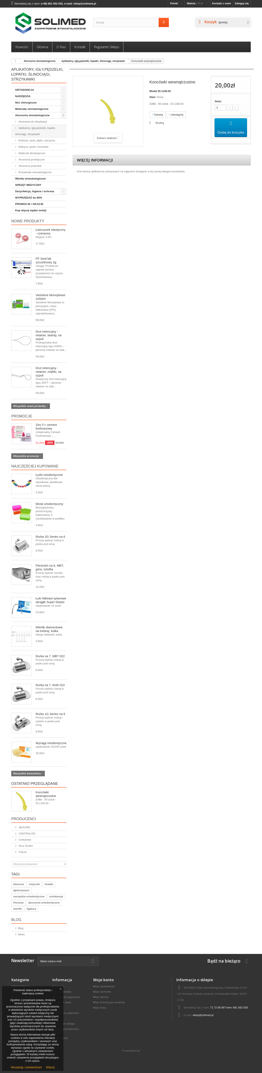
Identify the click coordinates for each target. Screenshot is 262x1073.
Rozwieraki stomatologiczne (35, 172)
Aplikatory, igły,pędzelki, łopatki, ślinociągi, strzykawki (93, 61)
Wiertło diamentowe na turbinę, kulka (49, 629)
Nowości (21, 47)
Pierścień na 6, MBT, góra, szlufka (50, 567)
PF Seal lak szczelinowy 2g (46, 260)
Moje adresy (100, 997)
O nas (61, 47)
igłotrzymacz (21, 890)
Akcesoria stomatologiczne (39, 61)
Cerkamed (24, 839)
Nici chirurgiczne (26, 102)
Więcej (50, 1067)
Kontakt (80, 47)
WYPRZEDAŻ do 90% (28, 197)
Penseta (18, 902)
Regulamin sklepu (106, 47)
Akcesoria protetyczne (31, 159)
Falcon (22, 852)
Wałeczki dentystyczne (31, 153)
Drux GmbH (25, 845)
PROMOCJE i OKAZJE (29, 204)
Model (153, 91)
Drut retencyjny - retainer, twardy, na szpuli (48, 335)
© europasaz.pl (131, 1050)
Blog (16, 920)
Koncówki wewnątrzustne (46, 794)
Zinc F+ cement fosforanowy (46, 426)
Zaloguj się (242, 3)
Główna (42, 47)
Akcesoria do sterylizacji (32, 121)
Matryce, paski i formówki (33, 146)
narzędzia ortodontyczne (28, 896)
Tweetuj (157, 114)
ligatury (31, 908)
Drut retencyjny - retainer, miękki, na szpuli (48, 371)
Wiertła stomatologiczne (30, 178)
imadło (49, 884)
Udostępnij (176, 114)
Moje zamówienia (104, 986)
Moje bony (99, 1007)
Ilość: (218, 101)
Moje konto (103, 979)
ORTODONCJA (24, 89)
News (21, 934)
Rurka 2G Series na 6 (50, 536)
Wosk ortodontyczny (49, 504)
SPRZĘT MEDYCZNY (28, 184)
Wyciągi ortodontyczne (51, 743)
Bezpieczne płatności (65, 1013)
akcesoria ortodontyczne (44, 902)
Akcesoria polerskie (30, 165)
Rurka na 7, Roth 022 (50, 685)
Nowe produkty (27, 221)
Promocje (21, 416)
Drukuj (160, 122)
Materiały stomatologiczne (32, 108)
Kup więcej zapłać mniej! (30, 210)
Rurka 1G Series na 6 (50, 714)
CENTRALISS (26, 833)
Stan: (152, 97)
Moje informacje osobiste (109, 1002)
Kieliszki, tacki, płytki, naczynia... (37, 140)
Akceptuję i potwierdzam (26, 1067)
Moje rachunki (102, 991)
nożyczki (34, 884)
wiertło (17, 908)
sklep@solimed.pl (203, 1015)
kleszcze (18, 884)
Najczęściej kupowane (34, 466)
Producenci (23, 819)
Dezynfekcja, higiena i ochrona (34, 191)
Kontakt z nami (221, 3)
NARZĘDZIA (22, 96)
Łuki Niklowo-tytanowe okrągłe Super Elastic (51, 600)
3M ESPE (24, 827)
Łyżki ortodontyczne (49, 474)
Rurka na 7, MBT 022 (50, 656)
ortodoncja (56, 896)
